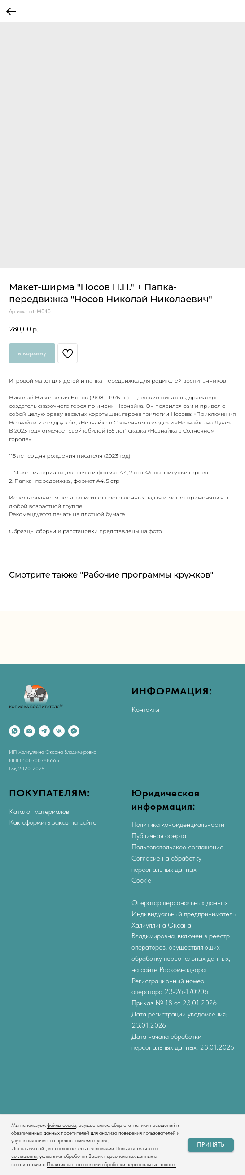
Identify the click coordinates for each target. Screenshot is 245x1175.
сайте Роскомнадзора (173, 969)
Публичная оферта (158, 835)
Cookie (141, 880)
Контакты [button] (145, 709)
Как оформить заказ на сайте (52, 822)
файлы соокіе (61, 1125)
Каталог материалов (39, 811)
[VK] (59, 731)
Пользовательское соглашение (177, 847)
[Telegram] (44, 731)
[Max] (73, 731)
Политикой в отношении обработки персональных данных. (111, 1164)
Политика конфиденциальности (177, 824)
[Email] (29, 731)
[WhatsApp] (14, 731)
